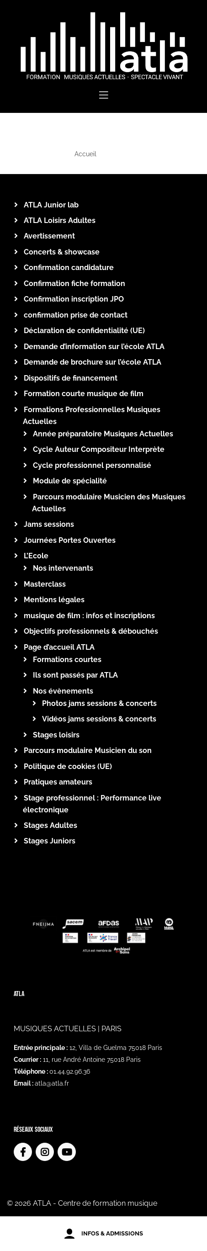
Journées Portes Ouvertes (70, 540)
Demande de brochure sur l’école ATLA (92, 362)
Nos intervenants (63, 568)
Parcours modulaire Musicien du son (88, 750)
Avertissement (49, 236)
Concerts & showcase (62, 252)
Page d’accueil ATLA (59, 647)
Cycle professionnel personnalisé (92, 465)
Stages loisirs (56, 735)
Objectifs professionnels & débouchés (91, 631)
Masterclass (45, 584)
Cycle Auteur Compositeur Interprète (99, 449)
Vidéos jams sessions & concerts (99, 719)
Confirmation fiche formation (74, 283)
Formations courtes (67, 659)
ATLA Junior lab (51, 205)
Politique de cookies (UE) (68, 766)
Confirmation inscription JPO (74, 299)
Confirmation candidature (69, 267)
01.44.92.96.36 (69, 1071)
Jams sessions (49, 524)
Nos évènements (63, 691)
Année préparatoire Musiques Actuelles (103, 433)
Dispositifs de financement (70, 378)
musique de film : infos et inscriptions (89, 615)
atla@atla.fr (52, 1083)
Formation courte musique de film (83, 393)
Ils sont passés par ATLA (75, 675)
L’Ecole (36, 555)
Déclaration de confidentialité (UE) (84, 330)
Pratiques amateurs (58, 782)
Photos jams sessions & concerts (99, 703)
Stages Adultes (50, 825)
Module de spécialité (70, 481)
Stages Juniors (49, 841)
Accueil (85, 154)
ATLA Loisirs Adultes (60, 220)
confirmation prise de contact (75, 315)
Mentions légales (54, 599)
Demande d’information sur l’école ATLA (94, 346)
